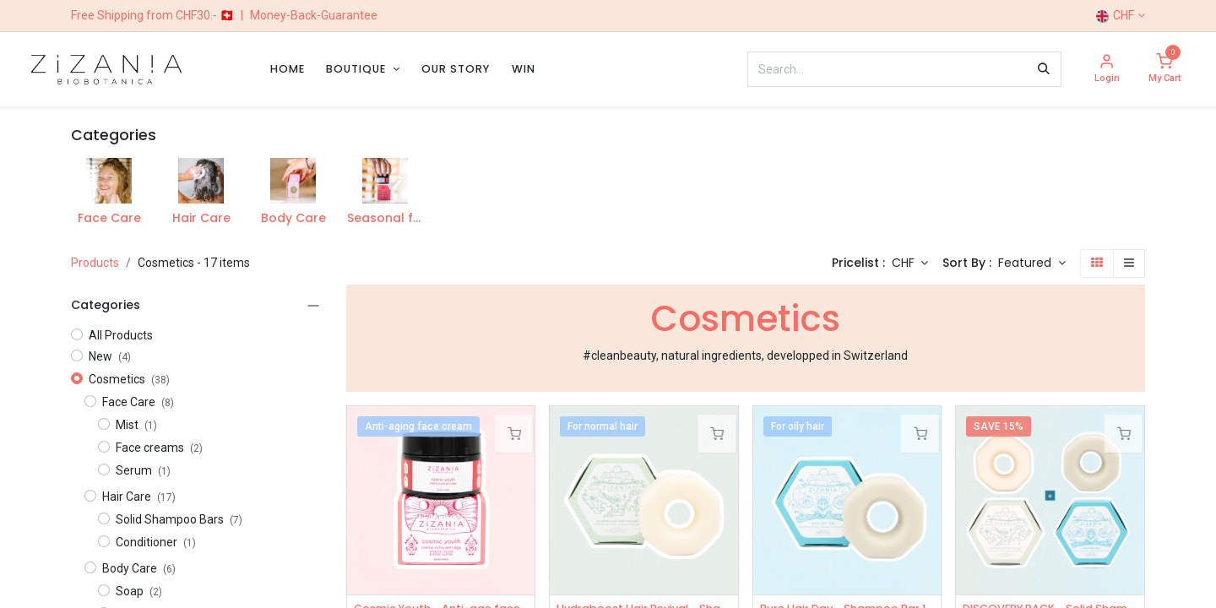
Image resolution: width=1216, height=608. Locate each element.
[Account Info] (1107, 69)
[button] (1032, 263)
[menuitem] (287, 69)
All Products (121, 335)
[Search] (1044, 69)
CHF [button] (905, 262)
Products (95, 262)
